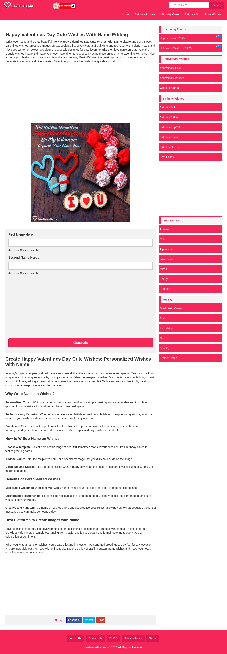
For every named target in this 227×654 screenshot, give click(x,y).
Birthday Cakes (169, 117)
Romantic (165, 229)
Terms (153, 638)
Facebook (74, 619)
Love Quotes (167, 259)
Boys (163, 318)
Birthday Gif (192, 14)
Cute (163, 239)
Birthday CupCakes (172, 127)
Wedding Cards (169, 87)
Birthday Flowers (145, 14)
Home (125, 14)
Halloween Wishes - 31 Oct (190, 47)
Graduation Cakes (171, 308)
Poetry (164, 279)
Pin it (101, 619)
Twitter (89, 619)
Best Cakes (167, 157)
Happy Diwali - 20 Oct (190, 37)
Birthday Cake (170, 14)
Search (216, 5)
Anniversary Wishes (172, 77)
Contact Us (95, 638)
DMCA (113, 638)
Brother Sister (168, 358)
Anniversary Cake (171, 68)
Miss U (164, 269)
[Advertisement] (81, 93)
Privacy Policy (133, 638)
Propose (165, 288)
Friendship (166, 328)
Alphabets (166, 249)
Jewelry (164, 348)
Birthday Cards (169, 137)
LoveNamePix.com (95, 647)
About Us (75, 638)
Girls (163, 338)
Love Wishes (213, 14)
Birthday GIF (167, 107)
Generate (80, 343)
